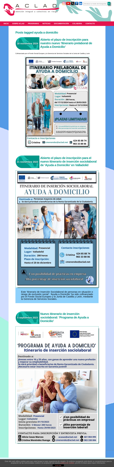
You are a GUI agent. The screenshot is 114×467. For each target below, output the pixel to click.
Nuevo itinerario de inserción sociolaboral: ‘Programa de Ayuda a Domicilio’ (64, 317)
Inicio (6, 23)
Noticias (46, 23)
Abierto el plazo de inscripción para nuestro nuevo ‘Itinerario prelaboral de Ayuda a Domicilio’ (66, 43)
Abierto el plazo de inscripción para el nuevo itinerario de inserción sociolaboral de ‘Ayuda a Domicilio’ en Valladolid (68, 161)
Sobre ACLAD (18, 23)
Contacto (90, 23)
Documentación (61, 23)
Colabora (77, 23)
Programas (33, 23)
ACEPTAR (58, 465)
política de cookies (67, 463)
